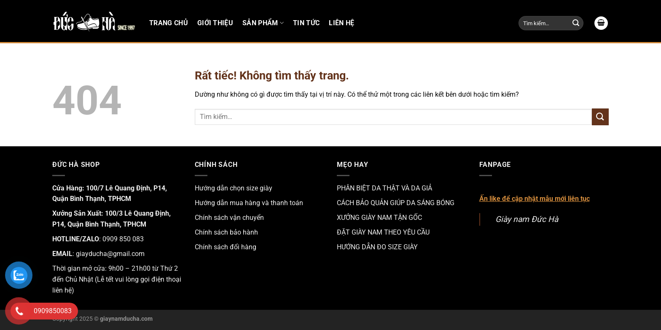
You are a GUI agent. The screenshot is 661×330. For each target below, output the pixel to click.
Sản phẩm (263, 23)
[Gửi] (576, 23)
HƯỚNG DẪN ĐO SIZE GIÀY (377, 247)
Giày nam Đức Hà (526, 219)
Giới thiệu (215, 23)
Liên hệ (341, 23)
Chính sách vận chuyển (229, 218)
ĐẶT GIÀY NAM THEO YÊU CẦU (383, 232)
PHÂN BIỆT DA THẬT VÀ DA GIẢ (384, 188)
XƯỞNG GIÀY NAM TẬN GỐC (379, 218)
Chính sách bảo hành (226, 232)
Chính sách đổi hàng (225, 247)
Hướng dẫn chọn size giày (233, 188)
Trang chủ (168, 23)
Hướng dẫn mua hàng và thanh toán (249, 203)
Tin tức (306, 23)
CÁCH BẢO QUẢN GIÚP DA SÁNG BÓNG (395, 203)
